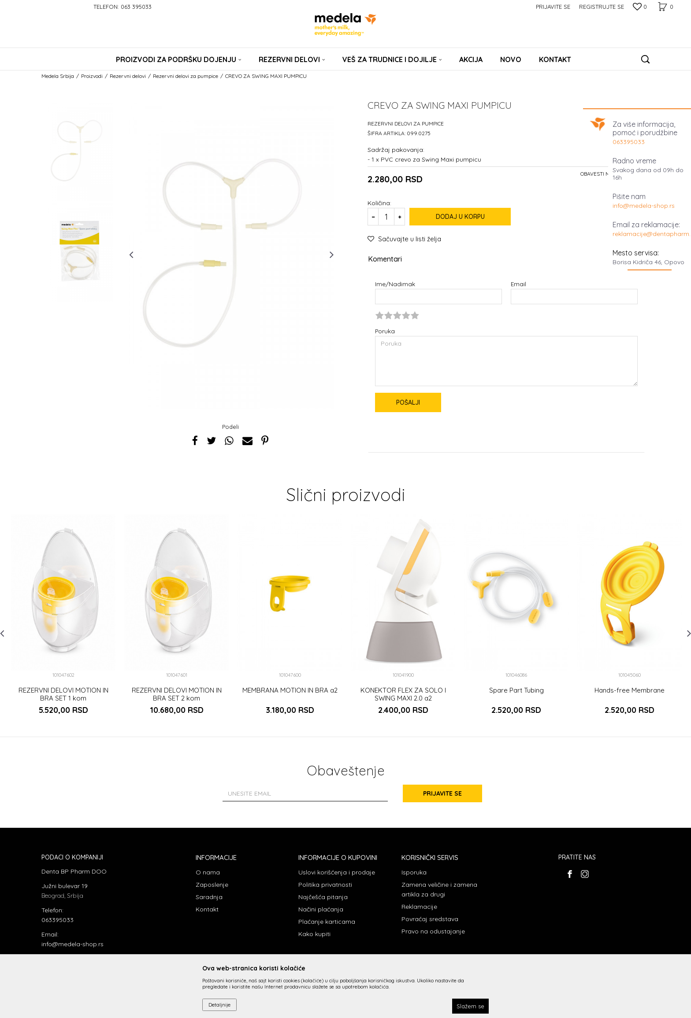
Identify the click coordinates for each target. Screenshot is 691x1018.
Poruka (385, 331)
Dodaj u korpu (460, 217)
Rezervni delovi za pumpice (185, 76)
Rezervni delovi (128, 76)
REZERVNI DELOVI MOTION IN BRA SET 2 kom (177, 694)
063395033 (629, 142)
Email (518, 283)
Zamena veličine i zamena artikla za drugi (439, 889)
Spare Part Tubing (516, 690)
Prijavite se (442, 793)
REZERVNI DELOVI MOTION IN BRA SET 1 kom (63, 694)
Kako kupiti (314, 934)
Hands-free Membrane (629, 690)
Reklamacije (419, 907)
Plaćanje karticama (326, 922)
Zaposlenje (212, 885)
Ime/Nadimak (395, 283)
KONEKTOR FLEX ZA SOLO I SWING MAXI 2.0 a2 (403, 694)
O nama (208, 872)
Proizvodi (92, 76)
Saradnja (209, 897)
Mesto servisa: (636, 252)
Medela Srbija (57, 76)
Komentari (504, 259)
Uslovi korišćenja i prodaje (336, 872)
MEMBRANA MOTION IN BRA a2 (290, 690)
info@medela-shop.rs (644, 206)
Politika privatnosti (325, 885)
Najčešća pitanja (323, 897)
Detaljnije (219, 1004)
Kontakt (207, 909)
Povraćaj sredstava (429, 919)
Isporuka (414, 872)
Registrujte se (601, 6)
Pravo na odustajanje (433, 931)
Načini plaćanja (320, 909)
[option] (79, 151)
